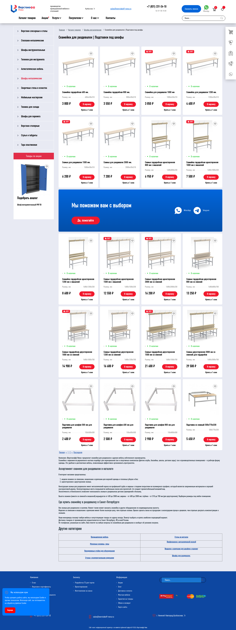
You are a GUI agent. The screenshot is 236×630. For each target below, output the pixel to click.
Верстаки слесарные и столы (34, 31)
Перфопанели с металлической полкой (181, 542)
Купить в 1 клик (87, 110)
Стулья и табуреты (29, 135)
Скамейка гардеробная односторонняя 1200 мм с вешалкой (78, 280)
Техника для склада (30, 107)
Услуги (55, 18)
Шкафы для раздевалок (181, 555)
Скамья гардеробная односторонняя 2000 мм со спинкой (160, 280)
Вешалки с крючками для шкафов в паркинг (181, 549)
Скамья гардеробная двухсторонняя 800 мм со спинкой (201, 280)
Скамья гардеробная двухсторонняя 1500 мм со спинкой (160, 353)
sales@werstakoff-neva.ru (120, 8)
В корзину (87, 104)
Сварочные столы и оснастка (34, 88)
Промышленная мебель (99, 537)
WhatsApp (206, 8)
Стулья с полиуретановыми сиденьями (99, 558)
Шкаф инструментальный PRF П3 (29, 204)
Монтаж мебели (124, 595)
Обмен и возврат (124, 603)
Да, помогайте (86, 220)
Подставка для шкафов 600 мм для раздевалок (118, 426)
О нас (94, 18)
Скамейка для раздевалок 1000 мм (159, 92)
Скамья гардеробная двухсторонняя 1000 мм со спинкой (77, 353)
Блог (119, 586)
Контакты (110, 18)
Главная (62, 30)
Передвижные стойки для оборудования (99, 551)
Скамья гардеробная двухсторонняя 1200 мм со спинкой (118, 353)
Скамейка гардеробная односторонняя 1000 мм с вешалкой (202, 163)
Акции (45, 18)
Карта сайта (122, 607)
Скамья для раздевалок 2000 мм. (118, 162)
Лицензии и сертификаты (41, 586)
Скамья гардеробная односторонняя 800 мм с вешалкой (160, 163)
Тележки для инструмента (32, 59)
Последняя (77, 452)
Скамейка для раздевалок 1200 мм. (201, 92)
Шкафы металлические (31, 78)
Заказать (191, 8)
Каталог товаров (27, 18)
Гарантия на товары (125, 599)
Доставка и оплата (125, 591)
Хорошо (10, 610)
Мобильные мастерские (31, 97)
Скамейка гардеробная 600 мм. (75, 92)
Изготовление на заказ (83, 591)
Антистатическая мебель (32, 69)
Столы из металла (181, 537)
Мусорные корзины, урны (99, 544)
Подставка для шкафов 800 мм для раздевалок (160, 426)
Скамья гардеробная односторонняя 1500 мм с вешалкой (119, 280)
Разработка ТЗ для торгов (84, 582)
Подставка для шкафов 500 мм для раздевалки (77, 426)
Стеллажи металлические (32, 40)
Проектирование (81, 586)
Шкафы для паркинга (30, 116)
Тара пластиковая (29, 144)
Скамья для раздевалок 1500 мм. (76, 162)
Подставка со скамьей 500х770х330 (201, 424)
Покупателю (75, 18)
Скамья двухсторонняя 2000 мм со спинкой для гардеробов (200, 353)
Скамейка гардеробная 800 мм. (117, 92)
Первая (62, 452)
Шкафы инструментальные (33, 50)
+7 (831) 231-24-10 (156, 6)
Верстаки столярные (30, 125)
